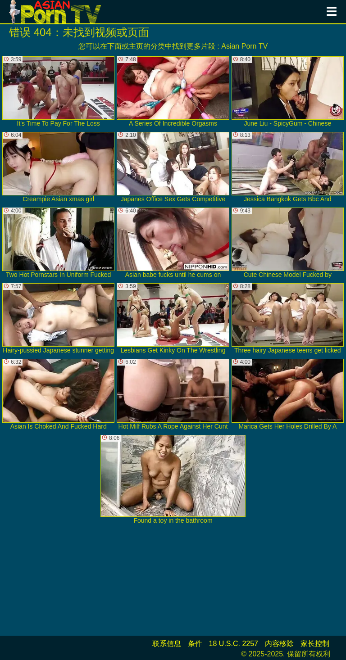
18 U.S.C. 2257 (233, 643)
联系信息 (166, 643)
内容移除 (279, 643)
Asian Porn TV (244, 46)
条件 (195, 643)
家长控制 (314, 643)
